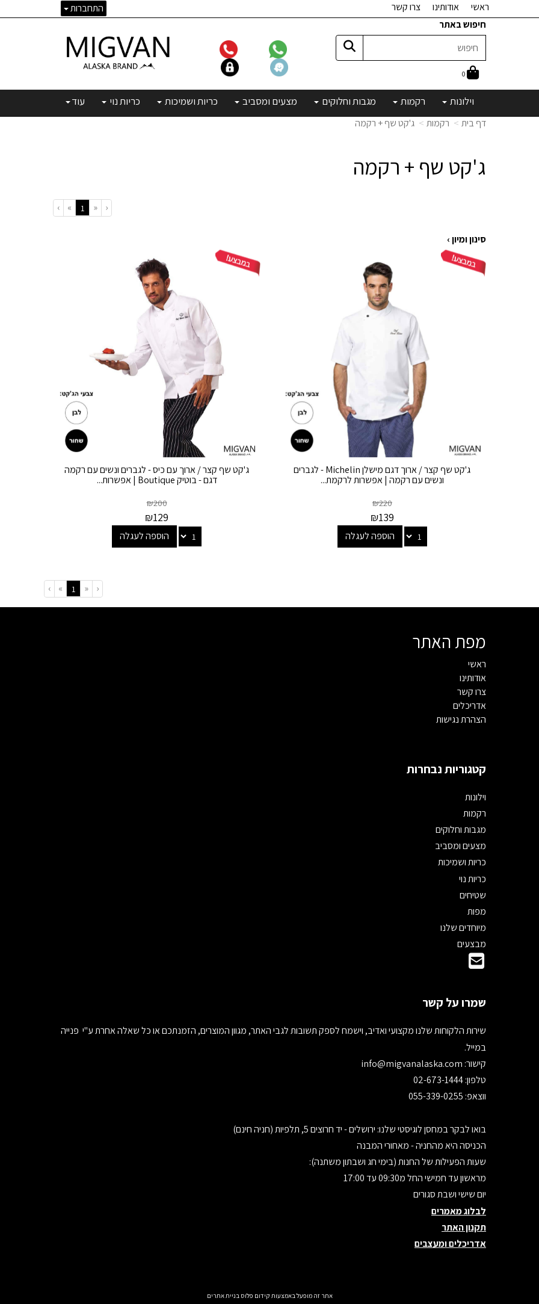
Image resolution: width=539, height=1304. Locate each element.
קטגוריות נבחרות (446, 769)
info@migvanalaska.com (412, 1063)
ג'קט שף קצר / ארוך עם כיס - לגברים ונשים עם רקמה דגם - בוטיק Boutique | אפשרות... (156, 475)
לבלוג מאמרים (458, 1211)
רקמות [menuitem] (409, 101)
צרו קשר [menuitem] (406, 7)
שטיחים (473, 895)
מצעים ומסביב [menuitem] (266, 101)
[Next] (69, 208)
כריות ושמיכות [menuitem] (187, 101)
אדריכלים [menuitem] (469, 705)
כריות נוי (472, 879)
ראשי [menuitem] (480, 7)
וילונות (475, 797)
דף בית (473, 123)
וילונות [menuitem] (458, 101)
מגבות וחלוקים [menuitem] (345, 101)
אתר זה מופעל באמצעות (270, 1295)
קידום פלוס (254, 1295)
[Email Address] (476, 964)
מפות (476, 911)
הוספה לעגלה (370, 536)
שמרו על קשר (454, 1002)
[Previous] (95, 208)
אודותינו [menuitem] (446, 7)
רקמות (438, 123)
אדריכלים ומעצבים (450, 1243)
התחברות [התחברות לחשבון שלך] (83, 8)
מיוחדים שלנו (463, 927)
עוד (75, 101)
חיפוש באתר (462, 24)
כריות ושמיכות (462, 862)
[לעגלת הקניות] (470, 74)
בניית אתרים (223, 1295)
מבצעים (471, 944)
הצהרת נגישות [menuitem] (461, 719)
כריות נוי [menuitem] (121, 101)
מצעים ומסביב (460, 845)
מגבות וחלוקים (461, 829)
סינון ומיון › (466, 239)
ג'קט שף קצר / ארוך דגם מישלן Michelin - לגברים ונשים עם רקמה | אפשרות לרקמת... (382, 475)
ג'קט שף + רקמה (384, 123)
